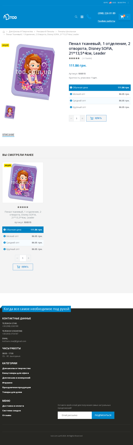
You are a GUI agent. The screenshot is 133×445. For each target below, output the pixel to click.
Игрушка (7, 382)
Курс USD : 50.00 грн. (115, 2)
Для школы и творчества (21, 31)
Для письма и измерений (16, 377)
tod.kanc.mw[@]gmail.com (14, 341)
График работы (106, 21)
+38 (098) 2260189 (10, 326)
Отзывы (6, 415)
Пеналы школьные (67, 31)
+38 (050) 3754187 (10, 333)
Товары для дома (12, 392)
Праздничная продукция (16, 387)
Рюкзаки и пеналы (45, 31)
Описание (8, 134)
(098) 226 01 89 (104, 13)
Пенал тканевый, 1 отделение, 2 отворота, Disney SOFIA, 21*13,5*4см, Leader (23, 214)
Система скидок (11, 410)
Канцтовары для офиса (15, 373)
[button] (76, 17)
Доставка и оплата (13, 405)
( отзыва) (87, 58)
